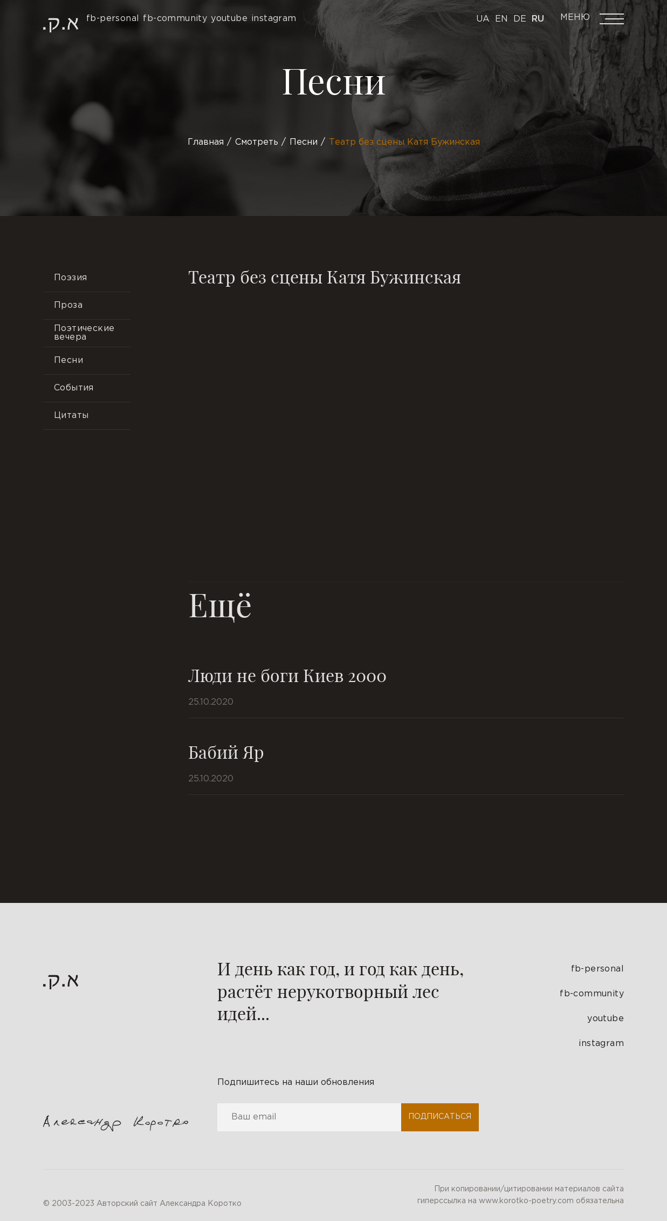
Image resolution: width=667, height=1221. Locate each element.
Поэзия (70, 278)
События (74, 388)
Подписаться (439, 1117)
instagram (601, 1044)
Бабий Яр (226, 751)
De (519, 19)
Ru (538, 19)
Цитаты (71, 416)
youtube (605, 1019)
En (501, 19)
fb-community (592, 994)
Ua (483, 19)
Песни (68, 360)
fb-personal (597, 969)
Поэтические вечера (84, 333)
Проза (68, 305)
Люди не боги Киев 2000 (287, 674)
